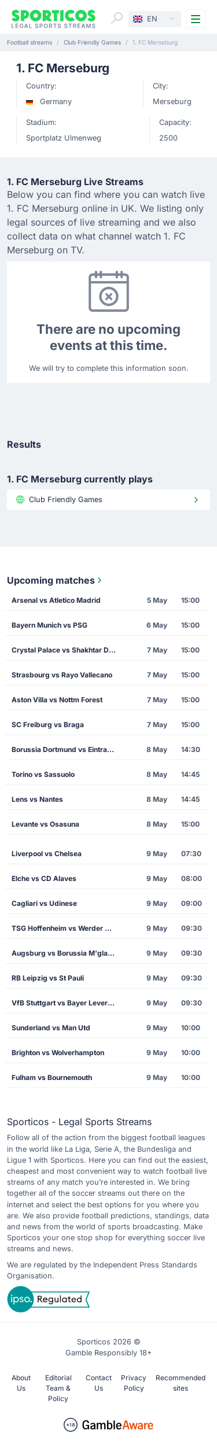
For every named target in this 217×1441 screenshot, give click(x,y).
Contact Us (99, 1382)
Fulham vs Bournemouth (52, 1077)
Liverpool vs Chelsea (47, 853)
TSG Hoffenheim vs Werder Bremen (67, 928)
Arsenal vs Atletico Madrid (56, 600)
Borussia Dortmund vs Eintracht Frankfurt (67, 749)
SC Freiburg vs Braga (48, 724)
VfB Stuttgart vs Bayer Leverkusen (67, 1002)
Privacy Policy (133, 1382)
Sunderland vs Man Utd (51, 1027)
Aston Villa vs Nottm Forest (57, 699)
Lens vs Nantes (37, 799)
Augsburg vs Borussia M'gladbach (67, 953)
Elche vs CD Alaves (44, 878)
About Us (21, 1382)
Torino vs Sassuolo (43, 774)
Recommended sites (180, 1382)
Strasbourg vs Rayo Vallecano (62, 674)
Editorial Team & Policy (58, 1388)
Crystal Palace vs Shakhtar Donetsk (67, 650)
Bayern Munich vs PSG (49, 625)
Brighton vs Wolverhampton (58, 1052)
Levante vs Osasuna (45, 824)
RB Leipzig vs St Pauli (48, 978)
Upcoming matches (55, 580)
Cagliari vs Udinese (44, 903)
